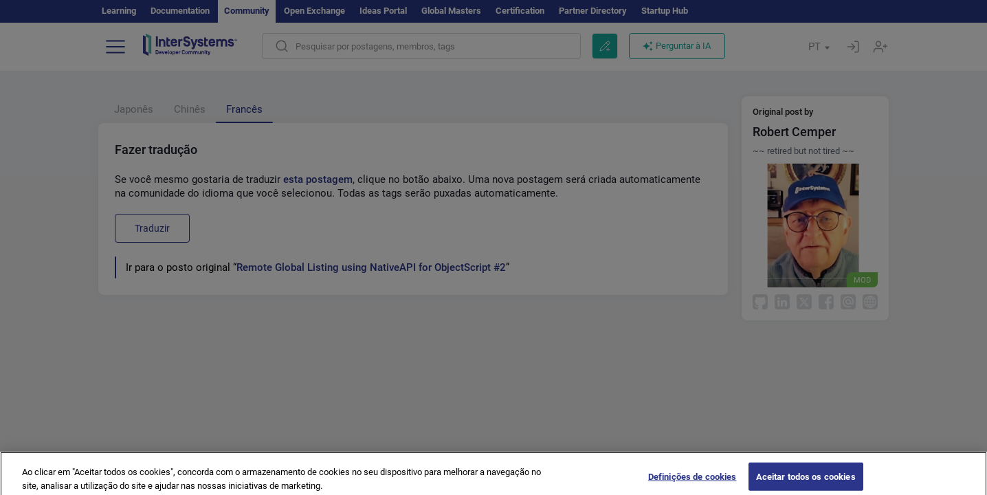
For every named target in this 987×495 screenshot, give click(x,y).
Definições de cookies (692, 481)
